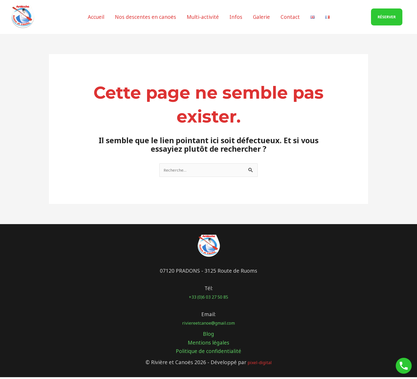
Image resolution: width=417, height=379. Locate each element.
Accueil (98, 17)
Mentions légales (208, 344)
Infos (236, 17)
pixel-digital (259, 364)
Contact (289, 17)
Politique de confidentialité (208, 353)
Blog (208, 335)
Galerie (261, 17)
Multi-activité (203, 17)
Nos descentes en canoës (146, 17)
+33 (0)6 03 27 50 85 (208, 298)
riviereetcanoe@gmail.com (208, 324)
